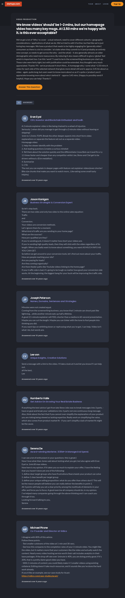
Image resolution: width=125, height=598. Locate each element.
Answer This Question (29, 87)
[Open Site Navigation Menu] (2, 4)
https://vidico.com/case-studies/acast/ (40, 576)
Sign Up (117, 4)
